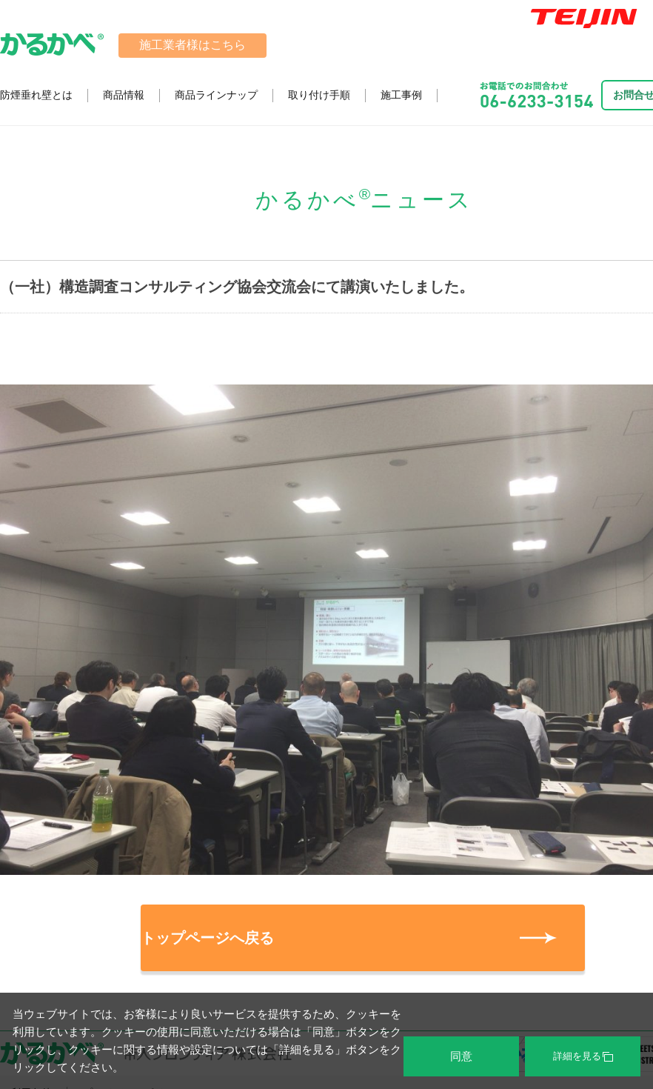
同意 (461, 1056)
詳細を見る (583, 1056)
